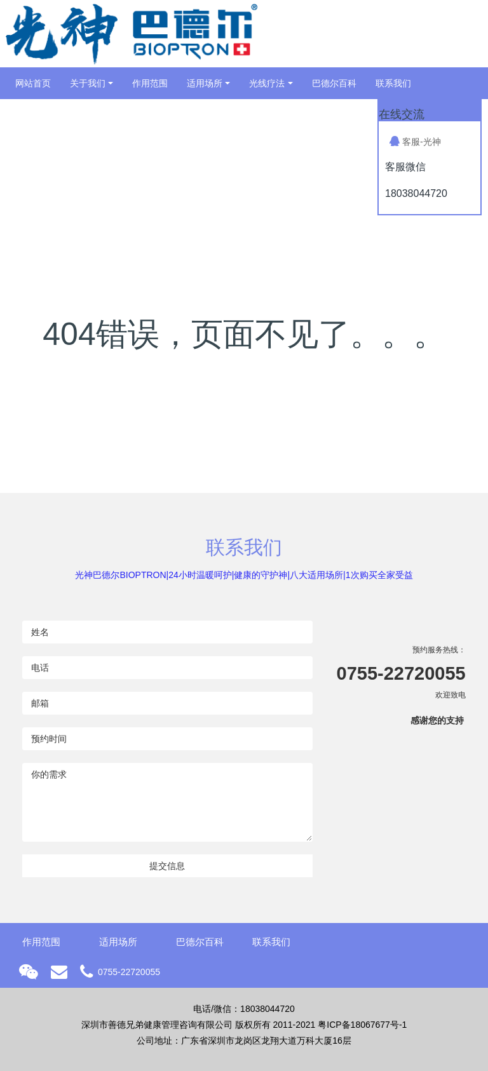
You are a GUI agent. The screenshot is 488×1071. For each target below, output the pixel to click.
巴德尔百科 (334, 83)
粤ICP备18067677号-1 (362, 1025)
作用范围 (150, 83)
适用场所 (204, 83)
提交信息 (167, 866)
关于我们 (87, 83)
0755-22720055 (401, 673)
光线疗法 (267, 83)
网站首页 (33, 83)
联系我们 (393, 83)
